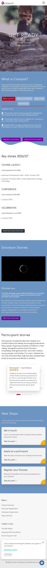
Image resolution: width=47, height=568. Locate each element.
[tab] (8, 99)
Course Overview (7, 505)
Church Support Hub (9, 536)
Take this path (9, 441)
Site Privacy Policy (10, 550)
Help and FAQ (6, 516)
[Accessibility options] (41, 562)
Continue (8, 554)
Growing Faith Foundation (11, 532)
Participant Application (9, 512)
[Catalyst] (9, 3)
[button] (18, 394)
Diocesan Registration (9, 509)
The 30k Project (7, 529)
